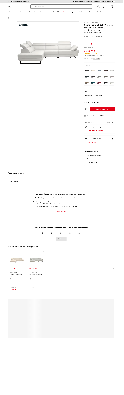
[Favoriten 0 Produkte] (105, 6)
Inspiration (74, 12)
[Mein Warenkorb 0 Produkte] (112, 6)
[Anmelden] (98, 6)
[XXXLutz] (20, 6)
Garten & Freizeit (18, 12)
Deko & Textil (28, 12)
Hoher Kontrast (109, 1)
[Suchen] (33, 6)
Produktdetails (13, 181)
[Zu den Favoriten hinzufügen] (86, 109)
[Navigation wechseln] (9, 6)
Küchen (36, 12)
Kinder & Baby (57, 12)
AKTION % (87, 43)
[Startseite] (8, 18)
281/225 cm (98, 95)
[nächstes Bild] (114, 269)
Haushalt (42, 12)
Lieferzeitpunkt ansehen (95, 130)
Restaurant (92, 12)
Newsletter (100, 12)
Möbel (9, 12)
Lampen (49, 12)
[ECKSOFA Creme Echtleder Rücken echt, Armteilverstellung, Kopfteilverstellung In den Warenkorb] (102, 109)
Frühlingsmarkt (83, 12)
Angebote (66, 12)
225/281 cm (88, 95)
